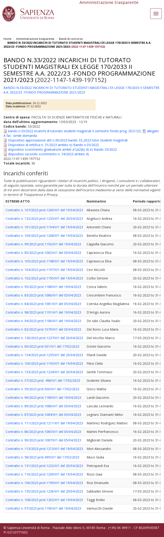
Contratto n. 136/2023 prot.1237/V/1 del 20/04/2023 (44, 338)
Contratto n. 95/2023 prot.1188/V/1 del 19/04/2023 (43, 287)
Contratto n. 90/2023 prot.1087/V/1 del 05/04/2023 (43, 440)
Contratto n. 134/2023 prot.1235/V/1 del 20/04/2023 (44, 355)
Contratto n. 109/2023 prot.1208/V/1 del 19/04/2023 (44, 235)
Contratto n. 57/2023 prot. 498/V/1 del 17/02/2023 (43, 380)
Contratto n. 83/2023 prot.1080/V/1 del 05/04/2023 (43, 295)
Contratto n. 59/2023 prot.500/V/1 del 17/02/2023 (42, 389)
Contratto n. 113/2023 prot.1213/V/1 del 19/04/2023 (44, 448)
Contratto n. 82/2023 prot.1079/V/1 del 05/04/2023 (43, 329)
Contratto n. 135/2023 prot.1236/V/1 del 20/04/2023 (44, 491)
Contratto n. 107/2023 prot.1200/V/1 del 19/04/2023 (44, 210)
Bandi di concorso (71, 39)
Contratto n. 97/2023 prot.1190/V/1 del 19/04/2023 (43, 508)
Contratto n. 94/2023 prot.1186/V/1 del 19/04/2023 (43, 321)
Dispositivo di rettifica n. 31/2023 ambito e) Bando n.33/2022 (53, 145)
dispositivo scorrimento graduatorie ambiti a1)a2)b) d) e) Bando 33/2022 (62, 149)
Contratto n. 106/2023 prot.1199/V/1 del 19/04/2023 (44, 483)
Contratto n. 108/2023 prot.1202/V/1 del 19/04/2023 (44, 500)
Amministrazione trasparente (35, 39)
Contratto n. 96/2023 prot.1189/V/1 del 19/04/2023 (43, 397)
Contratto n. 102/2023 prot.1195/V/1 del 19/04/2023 (44, 278)
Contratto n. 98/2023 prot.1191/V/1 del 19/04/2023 (43, 312)
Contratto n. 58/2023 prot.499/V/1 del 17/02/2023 (42, 457)
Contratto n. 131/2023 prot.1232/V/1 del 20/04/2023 (44, 466)
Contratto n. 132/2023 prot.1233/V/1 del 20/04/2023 (44, 218)
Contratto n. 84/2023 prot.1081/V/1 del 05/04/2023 (43, 304)
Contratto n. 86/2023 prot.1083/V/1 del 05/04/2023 (43, 431)
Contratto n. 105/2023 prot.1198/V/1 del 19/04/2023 (44, 261)
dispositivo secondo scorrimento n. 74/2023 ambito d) (48, 154)
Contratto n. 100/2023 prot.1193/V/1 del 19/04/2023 (44, 363)
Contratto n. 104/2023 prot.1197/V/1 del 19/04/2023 (44, 269)
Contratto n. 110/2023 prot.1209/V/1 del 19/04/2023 (44, 474)
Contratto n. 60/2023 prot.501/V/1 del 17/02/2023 (42, 346)
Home (7, 39)
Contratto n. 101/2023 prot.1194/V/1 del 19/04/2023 (44, 227)
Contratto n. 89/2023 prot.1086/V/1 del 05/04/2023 (43, 406)
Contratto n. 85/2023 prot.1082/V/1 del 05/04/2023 (43, 252)
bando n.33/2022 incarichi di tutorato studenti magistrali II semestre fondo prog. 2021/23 (74, 131)
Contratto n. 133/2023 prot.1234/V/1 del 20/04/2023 (44, 372)
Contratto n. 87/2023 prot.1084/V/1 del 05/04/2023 (43, 414)
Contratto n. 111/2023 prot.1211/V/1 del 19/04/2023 (44, 423)
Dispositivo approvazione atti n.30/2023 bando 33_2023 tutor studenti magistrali (68, 140)
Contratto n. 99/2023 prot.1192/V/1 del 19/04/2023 (43, 244)
